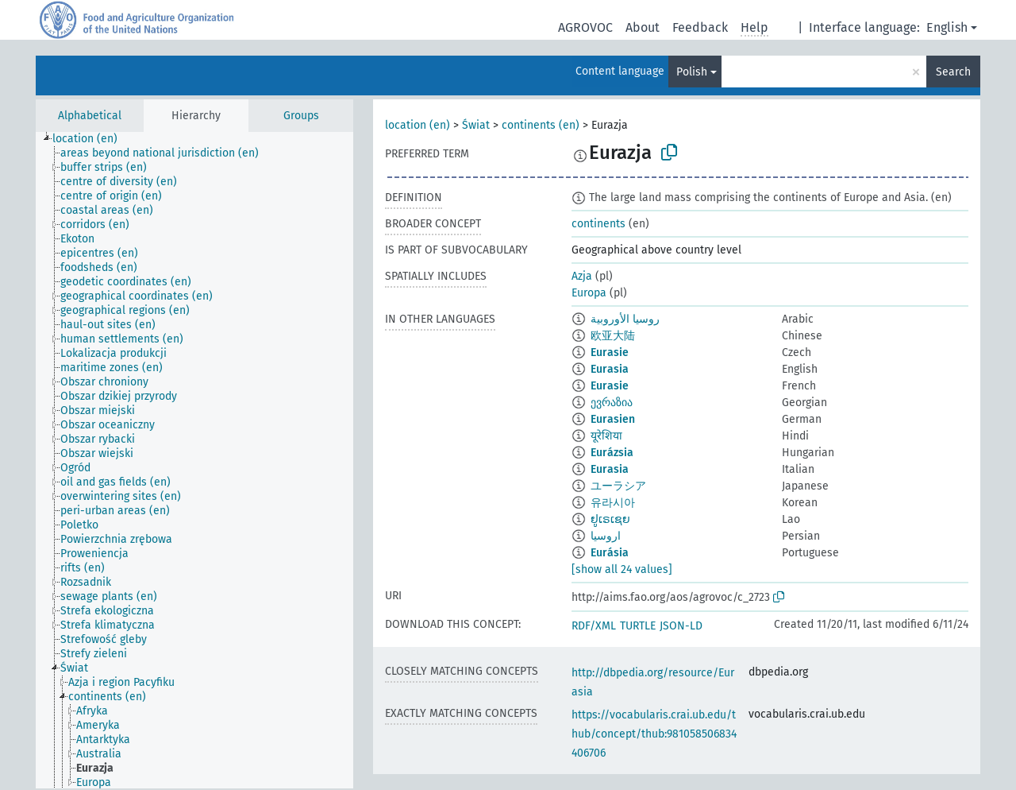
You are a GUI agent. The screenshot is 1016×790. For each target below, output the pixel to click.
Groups (301, 115)
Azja (582, 276)
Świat (476, 125)
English (947, 27)
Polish (691, 72)
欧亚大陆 (613, 336)
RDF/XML (594, 626)
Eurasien (613, 419)
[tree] (194, 460)
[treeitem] (92, 139)
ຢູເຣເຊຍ (610, 519)
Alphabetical (89, 115)
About (642, 27)
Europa (589, 293)
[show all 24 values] (622, 569)
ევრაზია (612, 402)
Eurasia (610, 369)
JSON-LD (681, 626)
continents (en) (540, 125)
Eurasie (610, 352)
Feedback (700, 27)
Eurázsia (612, 452)
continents (598, 223)
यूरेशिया (606, 436)
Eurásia (610, 553)
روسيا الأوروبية (625, 319)
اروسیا (606, 536)
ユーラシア (618, 486)
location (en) (417, 125)
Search (953, 72)
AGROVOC (585, 27)
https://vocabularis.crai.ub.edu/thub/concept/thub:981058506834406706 (654, 734)
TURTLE (638, 626)
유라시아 (613, 502)
